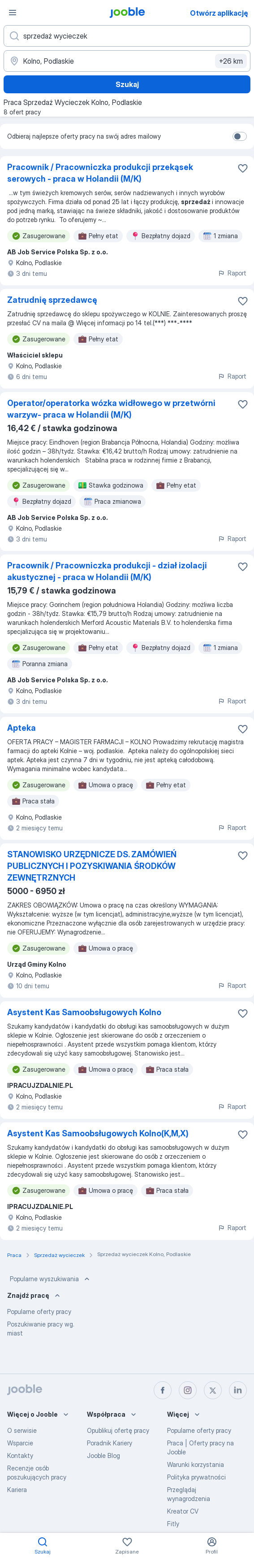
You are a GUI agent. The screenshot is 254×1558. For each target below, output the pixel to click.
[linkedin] (238, 1390)
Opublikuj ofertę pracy (118, 1430)
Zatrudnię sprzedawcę (52, 300)
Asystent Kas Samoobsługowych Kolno (84, 1012)
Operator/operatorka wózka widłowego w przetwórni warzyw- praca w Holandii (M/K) (111, 408)
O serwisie (22, 1430)
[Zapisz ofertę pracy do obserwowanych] (242, 168)
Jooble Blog (103, 1455)
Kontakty (20, 1455)
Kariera (17, 1489)
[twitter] (213, 1390)
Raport (232, 273)
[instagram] (188, 1390)
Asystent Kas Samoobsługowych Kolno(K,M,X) (98, 1133)
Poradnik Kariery (109, 1443)
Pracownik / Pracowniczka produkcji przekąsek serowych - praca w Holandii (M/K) (100, 172)
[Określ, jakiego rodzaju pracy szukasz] (127, 36)
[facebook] (163, 1390)
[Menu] (13, 13)
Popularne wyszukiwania (50, 1278)
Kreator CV (182, 1511)
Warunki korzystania (195, 1464)
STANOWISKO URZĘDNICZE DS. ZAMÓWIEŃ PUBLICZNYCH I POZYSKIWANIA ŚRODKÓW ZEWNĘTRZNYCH (92, 866)
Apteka (21, 728)
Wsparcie (20, 1443)
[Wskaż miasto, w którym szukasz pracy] (127, 61)
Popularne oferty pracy (39, 1311)
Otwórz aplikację (219, 13)
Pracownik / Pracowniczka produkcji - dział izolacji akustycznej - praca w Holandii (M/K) (107, 571)
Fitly (173, 1523)
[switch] (239, 136)
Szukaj (127, 84)
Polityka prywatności (196, 1477)
